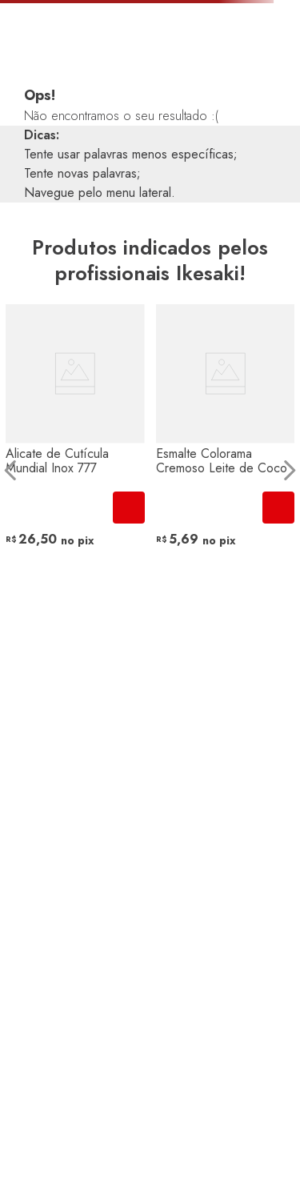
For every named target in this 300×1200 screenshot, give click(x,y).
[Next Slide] (289, 470)
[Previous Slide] (11, 470)
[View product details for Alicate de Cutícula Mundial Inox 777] (75, 470)
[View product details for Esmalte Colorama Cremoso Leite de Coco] (225, 470)
